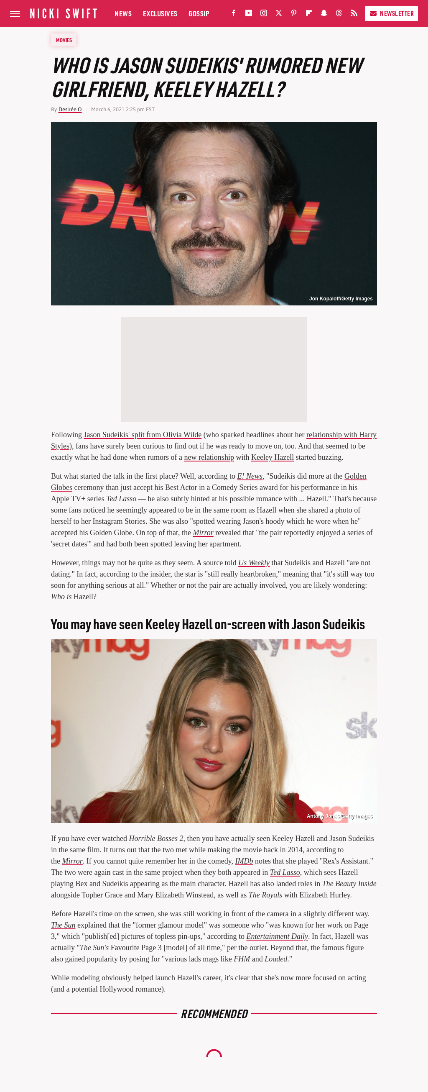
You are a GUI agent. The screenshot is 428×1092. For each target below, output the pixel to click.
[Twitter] (279, 15)
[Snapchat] (324, 15)
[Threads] (339, 15)
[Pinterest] (294, 15)
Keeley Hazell (272, 457)
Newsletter (391, 13)
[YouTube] (249, 15)
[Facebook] (233, 15)
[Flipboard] (309, 15)
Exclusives (160, 13)
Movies (64, 40)
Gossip (199, 13)
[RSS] (354, 15)
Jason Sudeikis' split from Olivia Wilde (143, 435)
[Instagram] (264, 15)
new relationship (209, 457)
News (123, 13)
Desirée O (70, 109)
